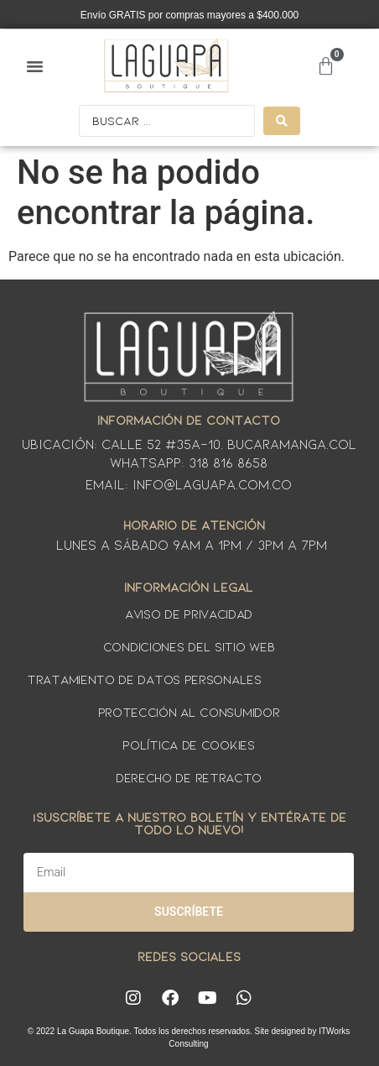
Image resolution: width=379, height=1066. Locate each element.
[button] (35, 65)
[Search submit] (281, 121)
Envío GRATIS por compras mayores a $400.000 (189, 15)
